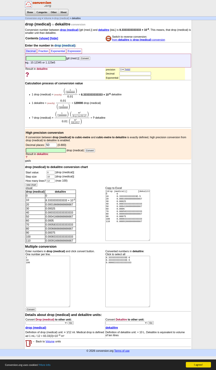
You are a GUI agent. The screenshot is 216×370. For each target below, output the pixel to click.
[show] (44, 38)
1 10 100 (47, 281)
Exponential (58, 51)
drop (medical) (61, 18)
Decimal (31, 51)
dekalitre (103, 29)
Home (30, 12)
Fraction (43, 51)
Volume (47, 18)
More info (44, 365)
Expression (74, 51)
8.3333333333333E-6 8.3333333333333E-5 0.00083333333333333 (127, 281)
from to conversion (138, 39)
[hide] (54, 38)
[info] (127, 69)
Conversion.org (33, 18)
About (63, 12)
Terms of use (122, 350)
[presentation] (70, 93)
